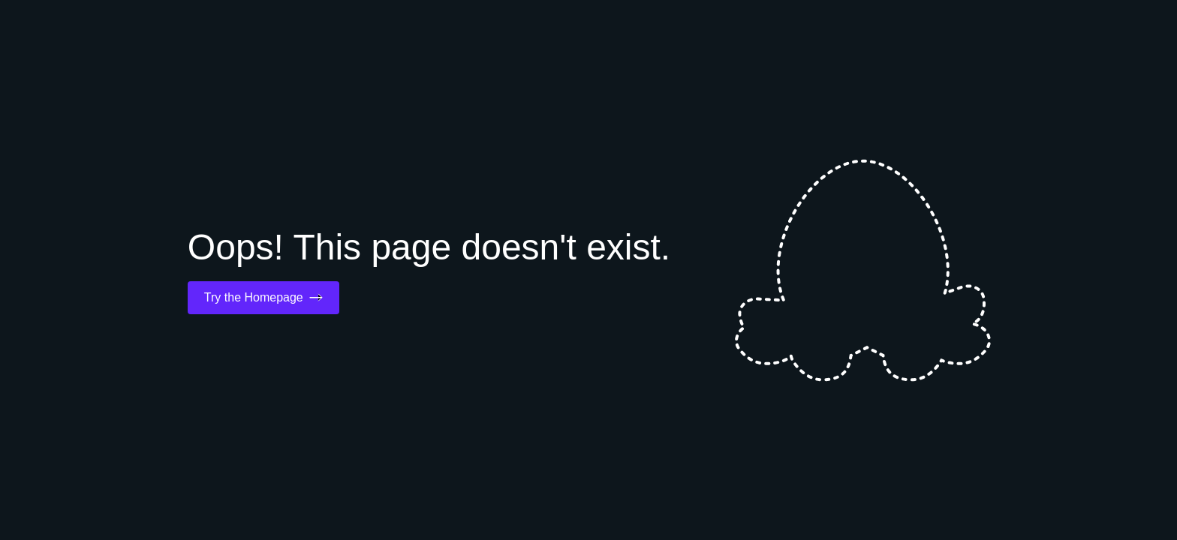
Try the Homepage (263, 297)
